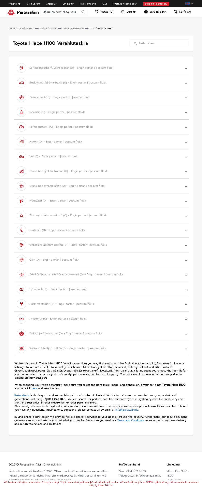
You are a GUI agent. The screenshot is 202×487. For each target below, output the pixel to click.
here (34, 350)
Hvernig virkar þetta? (133, 465)
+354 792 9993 (136, 433)
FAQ (121, 461)
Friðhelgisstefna (177, 474)
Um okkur (125, 452)
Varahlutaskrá (128, 469)
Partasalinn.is (22, 357)
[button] (101, 67)
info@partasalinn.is (126, 371)
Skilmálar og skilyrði (174, 467)
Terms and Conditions (130, 382)
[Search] (84, 15)
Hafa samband (128, 456)
